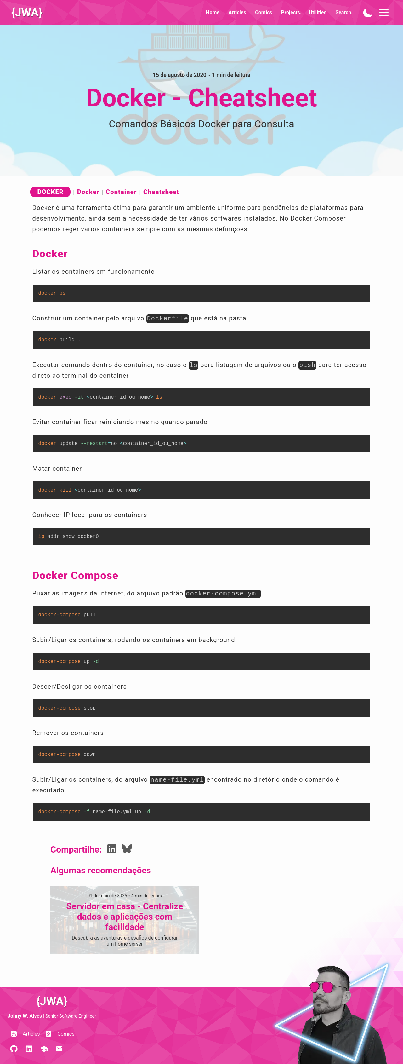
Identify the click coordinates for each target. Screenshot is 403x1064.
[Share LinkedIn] (112, 849)
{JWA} (26, 12)
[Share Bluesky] (127, 849)
